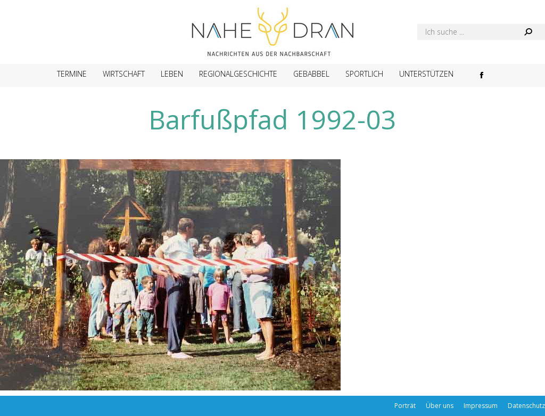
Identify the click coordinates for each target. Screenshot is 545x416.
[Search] (481, 32)
